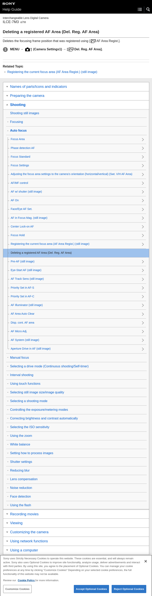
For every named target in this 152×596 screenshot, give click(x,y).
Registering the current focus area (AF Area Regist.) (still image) (52, 72)
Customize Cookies (17, 591)
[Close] (145, 564)
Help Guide (12, 9)
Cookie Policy (26, 582)
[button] (148, 9)
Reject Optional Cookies (129, 591)
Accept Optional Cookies (91, 591)
